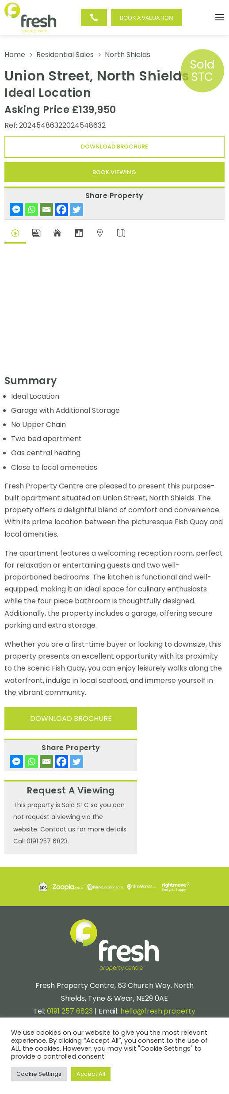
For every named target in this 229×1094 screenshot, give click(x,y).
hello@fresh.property (157, 1011)
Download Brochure (114, 146)
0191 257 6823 (70, 1011)
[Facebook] (61, 209)
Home (14, 55)
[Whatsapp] (31, 209)
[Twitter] (76, 209)
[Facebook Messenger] (16, 209)
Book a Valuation (146, 18)
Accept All (90, 1074)
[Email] (46, 209)
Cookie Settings (38, 1074)
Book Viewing (114, 172)
